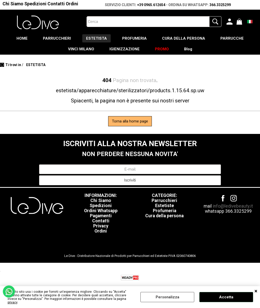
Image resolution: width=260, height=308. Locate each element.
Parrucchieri (164, 200)
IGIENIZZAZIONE (124, 49)
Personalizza (167, 297)
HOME (22, 38)
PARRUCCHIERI (57, 38)
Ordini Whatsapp (101, 210)
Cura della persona (164, 215)
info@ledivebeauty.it (233, 206)
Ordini (72, 3)
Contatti (56, 3)
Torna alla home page (130, 121)
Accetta (226, 297)
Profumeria (164, 210)
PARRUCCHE (232, 38)
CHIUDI (255, 291)
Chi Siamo (13, 3)
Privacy (100, 225)
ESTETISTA (96, 38)
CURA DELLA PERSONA (183, 38)
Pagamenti (101, 215)
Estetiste (164, 205)
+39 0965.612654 (151, 5)
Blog (188, 49)
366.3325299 (220, 5)
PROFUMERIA (134, 38)
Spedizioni (35, 3)
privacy (12, 302)
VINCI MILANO (81, 49)
